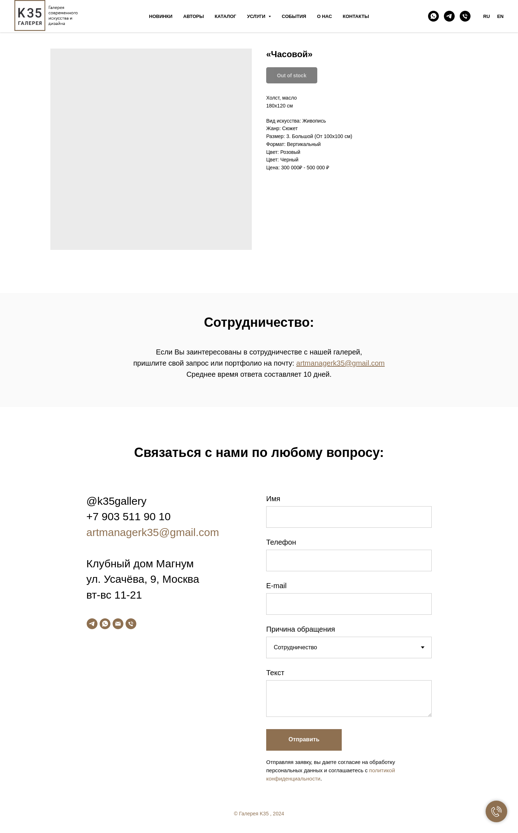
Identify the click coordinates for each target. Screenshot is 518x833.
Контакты (356, 16)
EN (500, 16)
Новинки (160, 16)
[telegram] (449, 16)
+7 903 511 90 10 (128, 516)
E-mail (276, 586)
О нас (324, 16)
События (294, 16)
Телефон (281, 542)
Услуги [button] (257, 16)
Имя (273, 499)
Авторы (193, 16)
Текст (275, 673)
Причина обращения (300, 629)
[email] (118, 623)
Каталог (225, 16)
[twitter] (482, 816)
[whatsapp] (433, 16)
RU (486, 16)
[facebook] (468, 816)
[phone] (465, 16)
